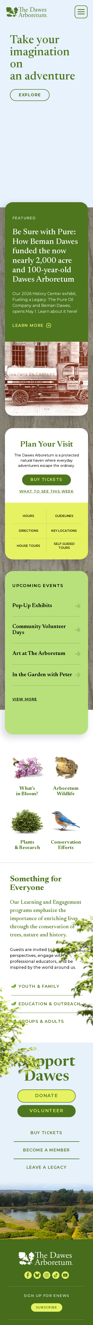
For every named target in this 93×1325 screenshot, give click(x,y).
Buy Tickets (46, 479)
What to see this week (46, 491)
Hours (28, 516)
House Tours (28, 546)
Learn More (28, 325)
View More (24, 699)
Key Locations (64, 531)
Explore (30, 95)
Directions (28, 531)
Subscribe (46, 1307)
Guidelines (64, 516)
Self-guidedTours (64, 546)
